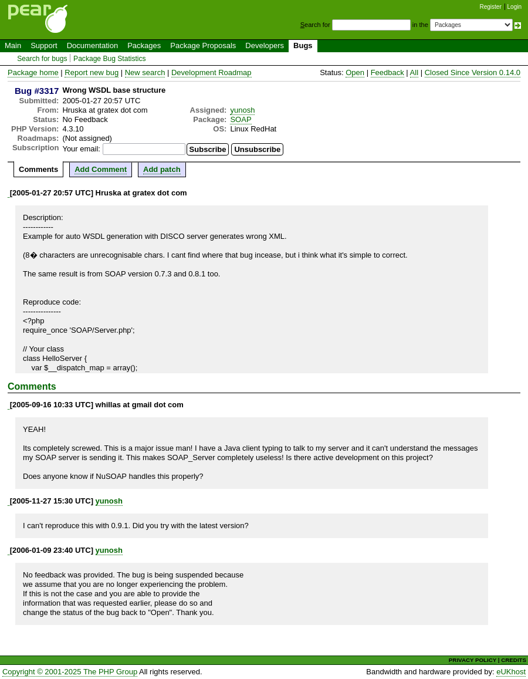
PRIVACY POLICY (472, 660)
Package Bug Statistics (109, 59)
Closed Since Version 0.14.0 (472, 72)
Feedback (387, 72)
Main (13, 45)
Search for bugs (42, 59)
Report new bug (92, 72)
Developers (264, 45)
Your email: (81, 148)
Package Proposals (203, 45)
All (414, 72)
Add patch (162, 169)
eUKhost (511, 671)
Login (514, 7)
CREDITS (513, 660)
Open (355, 72)
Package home (33, 72)
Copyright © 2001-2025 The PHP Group (69, 671)
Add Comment (101, 169)
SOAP (240, 119)
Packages (144, 45)
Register (491, 7)
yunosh (242, 110)
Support (44, 45)
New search (145, 72)
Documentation (92, 45)
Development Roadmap (211, 72)
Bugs (303, 45)
